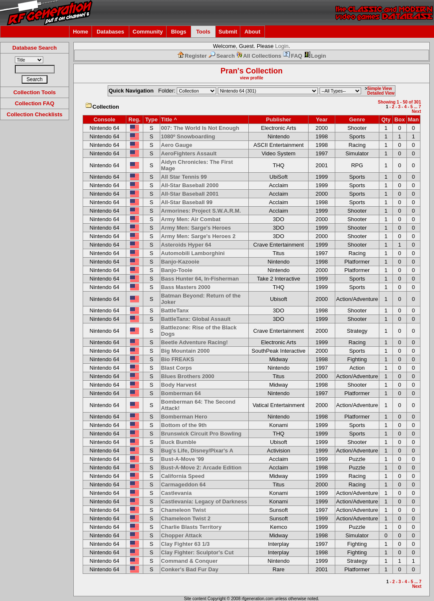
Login (282, 46)
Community (148, 31)
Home (80, 31)
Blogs (178, 31)
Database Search (34, 48)
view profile (251, 78)
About (253, 31)
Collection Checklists (34, 114)
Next (416, 111)
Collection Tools (34, 92)
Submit (227, 31)
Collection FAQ (34, 103)
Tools (203, 31)
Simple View (379, 88)
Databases (110, 31)
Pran (228, 71)
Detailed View (381, 93)
